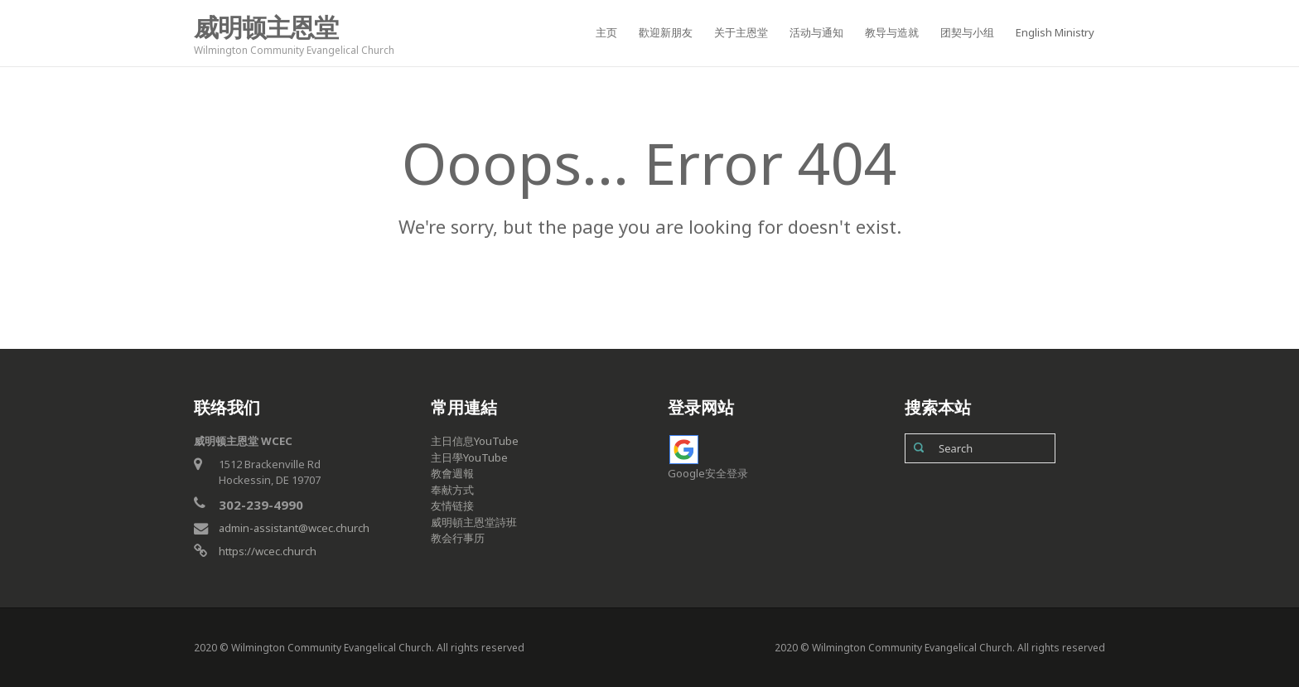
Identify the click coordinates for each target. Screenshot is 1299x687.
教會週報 (452, 473)
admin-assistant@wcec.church (294, 527)
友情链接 (452, 505)
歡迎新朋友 (666, 32)
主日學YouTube (469, 457)
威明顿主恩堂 (266, 27)
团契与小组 (967, 32)
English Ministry (1055, 32)
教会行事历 (458, 537)
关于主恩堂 (741, 32)
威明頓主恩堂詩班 (474, 522)
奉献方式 (452, 489)
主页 (606, 32)
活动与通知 (816, 32)
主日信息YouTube (475, 440)
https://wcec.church (267, 551)
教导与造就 (892, 32)
